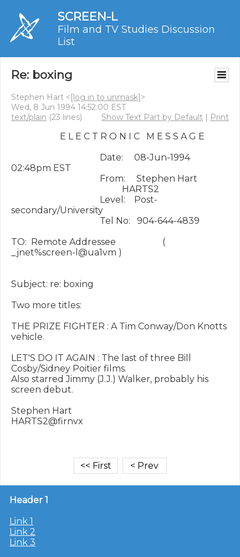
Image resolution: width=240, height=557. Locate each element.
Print (219, 117)
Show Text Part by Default (152, 117)
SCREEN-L (88, 16)
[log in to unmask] (105, 97)
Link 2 (22, 531)
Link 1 (21, 521)
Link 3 (22, 542)
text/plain (29, 117)
